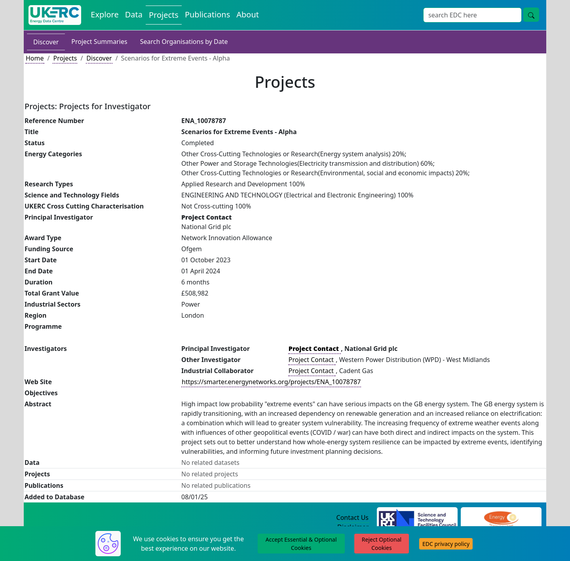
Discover (46, 42)
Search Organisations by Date (184, 41)
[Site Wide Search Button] (531, 15)
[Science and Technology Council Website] (417, 518)
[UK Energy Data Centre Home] (54, 15)
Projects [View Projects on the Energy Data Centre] (164, 14)
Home (35, 58)
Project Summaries (99, 41)
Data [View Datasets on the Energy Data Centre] (133, 14)
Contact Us (352, 517)
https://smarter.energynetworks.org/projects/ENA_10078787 (271, 381)
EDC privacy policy (445, 544)
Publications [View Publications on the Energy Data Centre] (207, 14)
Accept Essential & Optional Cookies (301, 544)
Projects (65, 58)
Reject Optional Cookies (381, 544)
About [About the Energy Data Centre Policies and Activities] (247, 14)
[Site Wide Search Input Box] (472, 15)
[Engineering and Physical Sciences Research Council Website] (501, 518)
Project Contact (312, 359)
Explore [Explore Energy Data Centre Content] (104, 14)
